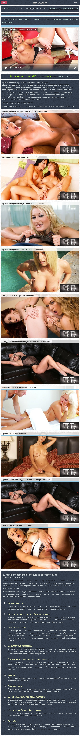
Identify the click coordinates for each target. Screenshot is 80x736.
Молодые (37, 19)
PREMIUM (75, 3)
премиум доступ (62, 76)
